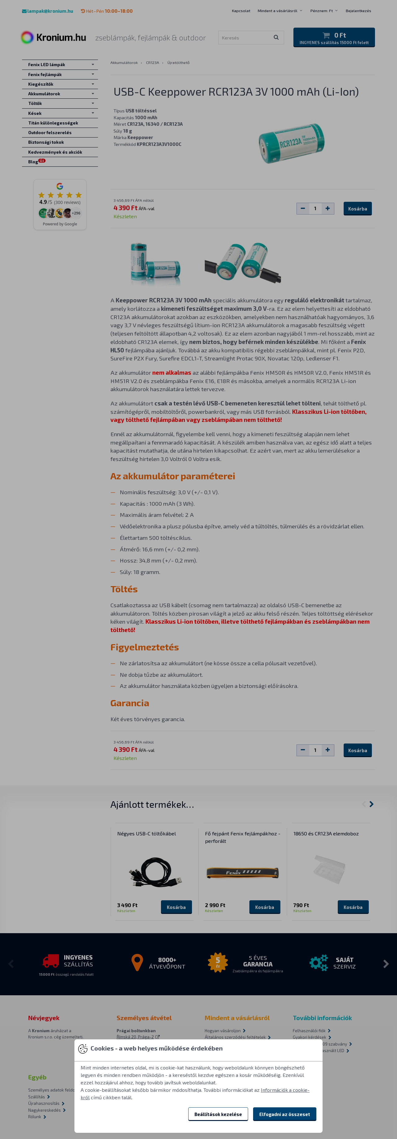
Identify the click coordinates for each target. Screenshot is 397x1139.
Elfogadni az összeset (284, 1114)
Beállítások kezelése (218, 1114)
